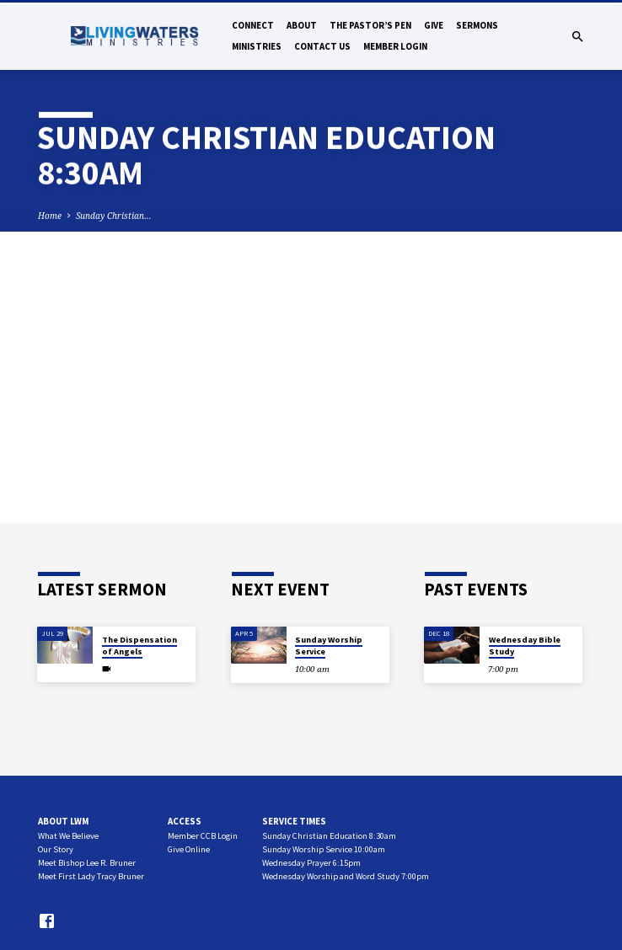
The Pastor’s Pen (370, 25)
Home (50, 215)
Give (433, 25)
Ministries (257, 46)
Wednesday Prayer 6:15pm (311, 862)
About (302, 25)
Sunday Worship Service (328, 645)
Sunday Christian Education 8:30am (329, 835)
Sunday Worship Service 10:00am (323, 849)
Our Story (55, 849)
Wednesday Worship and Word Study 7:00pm (345, 876)
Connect (253, 25)
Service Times (294, 821)
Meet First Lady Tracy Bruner (91, 876)
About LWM (63, 821)
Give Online (189, 849)
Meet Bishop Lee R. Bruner (87, 862)
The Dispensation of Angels (139, 645)
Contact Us (322, 46)
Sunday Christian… (114, 215)
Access (184, 821)
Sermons (477, 25)
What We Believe (68, 835)
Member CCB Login (203, 835)
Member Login (395, 46)
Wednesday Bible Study (524, 645)
